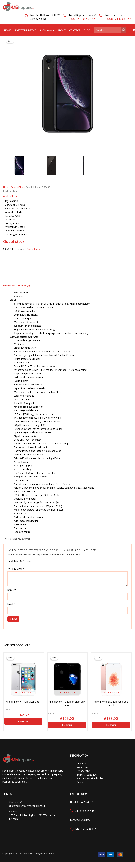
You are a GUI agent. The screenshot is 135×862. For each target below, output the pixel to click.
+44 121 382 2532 (82, 19)
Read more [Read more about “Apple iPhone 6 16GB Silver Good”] (23, 721)
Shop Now (47, 30)
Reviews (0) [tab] (24, 285)
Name (11, 589)
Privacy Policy (83, 770)
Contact (74, 30)
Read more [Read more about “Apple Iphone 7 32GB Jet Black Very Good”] (67, 724)
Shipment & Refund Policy (90, 778)
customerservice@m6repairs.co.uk (27, 805)
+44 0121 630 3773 (119, 19)
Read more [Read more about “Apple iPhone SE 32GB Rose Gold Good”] (111, 724)
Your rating (15, 560)
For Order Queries (116, 15)
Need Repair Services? (82, 15)
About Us (81, 763)
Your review (15, 568)
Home (7, 30)
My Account (83, 767)
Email (11, 604)
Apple (14, 187)
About (62, 30)
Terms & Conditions (87, 774)
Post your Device (25, 30)
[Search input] (108, 29)
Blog (87, 30)
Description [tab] (9, 285)
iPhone (21, 187)
